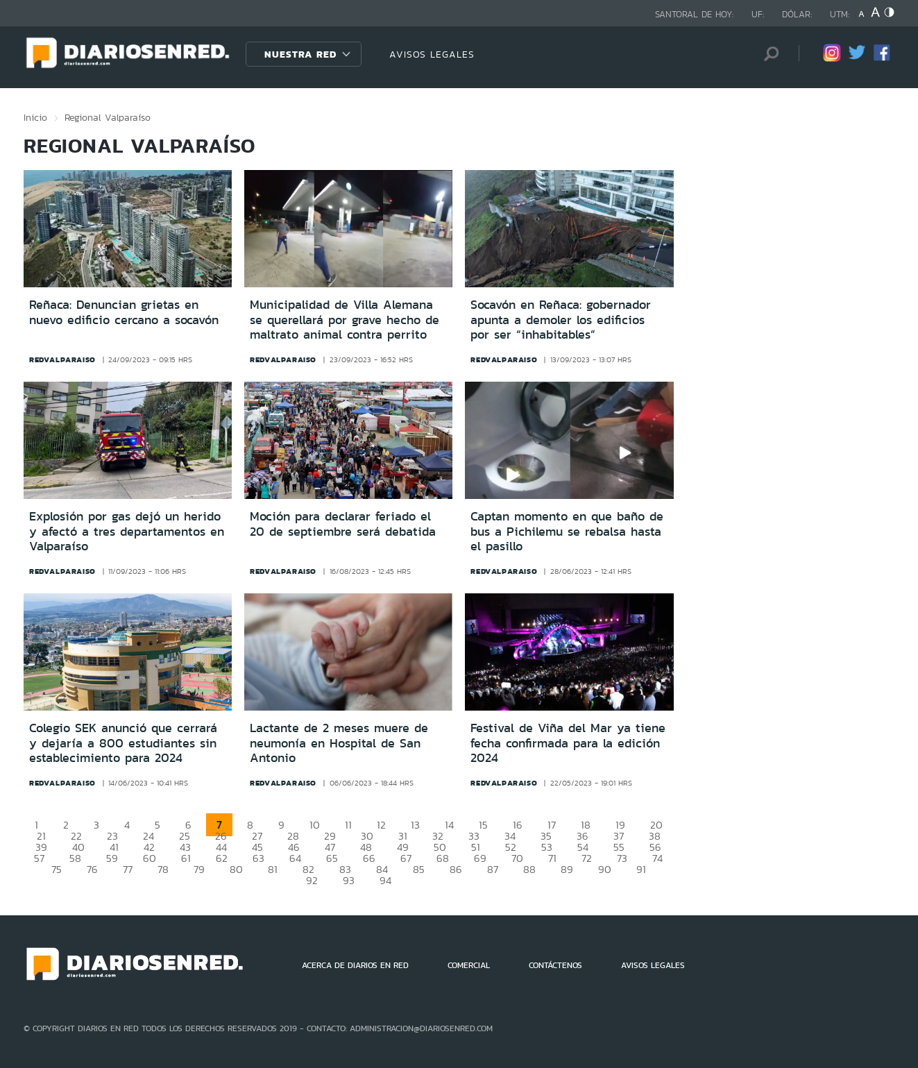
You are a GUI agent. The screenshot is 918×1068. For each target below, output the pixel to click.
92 (312, 880)
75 (56, 869)
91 (641, 869)
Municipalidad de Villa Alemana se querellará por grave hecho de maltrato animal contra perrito (344, 320)
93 (349, 880)
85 (419, 869)
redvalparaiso (62, 359)
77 (128, 869)
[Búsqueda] (767, 54)
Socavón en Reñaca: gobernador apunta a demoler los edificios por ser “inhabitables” (560, 320)
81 (273, 869)
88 (529, 869)
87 (492, 869)
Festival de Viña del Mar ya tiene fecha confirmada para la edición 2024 (567, 743)
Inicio (35, 117)
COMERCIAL (469, 965)
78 (163, 869)
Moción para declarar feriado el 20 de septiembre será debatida (343, 524)
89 (567, 869)
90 (604, 869)
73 (622, 858)
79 (199, 869)
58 (75, 858)
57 (39, 858)
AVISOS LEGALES (432, 54)
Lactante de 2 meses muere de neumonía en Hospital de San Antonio (339, 743)
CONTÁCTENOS (555, 965)
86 (456, 869)
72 (586, 858)
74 (657, 858)
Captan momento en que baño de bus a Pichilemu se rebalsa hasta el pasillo (566, 531)
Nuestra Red (300, 54)
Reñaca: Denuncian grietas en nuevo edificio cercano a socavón (124, 312)
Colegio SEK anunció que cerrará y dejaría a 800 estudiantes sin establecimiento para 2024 (123, 743)
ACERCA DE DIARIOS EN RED (355, 965)
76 (92, 869)
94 (385, 880)
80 (236, 869)
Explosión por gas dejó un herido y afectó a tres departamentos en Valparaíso (126, 531)
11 (348, 824)
